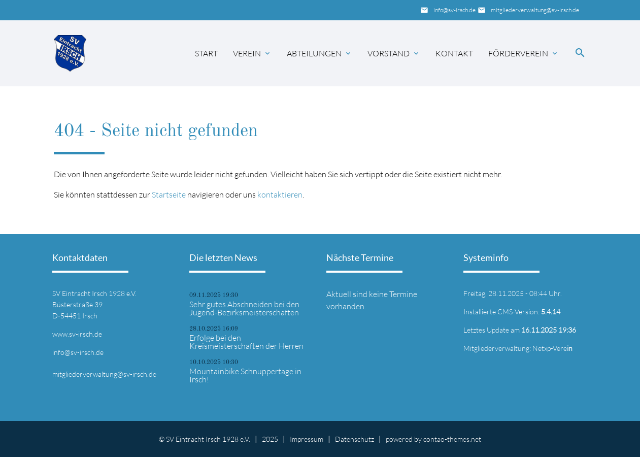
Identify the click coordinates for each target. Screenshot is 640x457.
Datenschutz (354, 439)
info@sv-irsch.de (454, 10)
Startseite (169, 194)
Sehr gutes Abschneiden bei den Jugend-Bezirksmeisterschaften (244, 308)
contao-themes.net (452, 439)
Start (206, 53)
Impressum (306, 439)
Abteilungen (314, 53)
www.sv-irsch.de (77, 334)
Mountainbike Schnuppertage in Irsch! (245, 375)
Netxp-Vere (552, 348)
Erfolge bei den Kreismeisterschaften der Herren (246, 342)
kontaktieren (279, 194)
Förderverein (518, 53)
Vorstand (388, 53)
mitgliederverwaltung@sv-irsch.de (535, 10)
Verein (247, 53)
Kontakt (454, 53)
